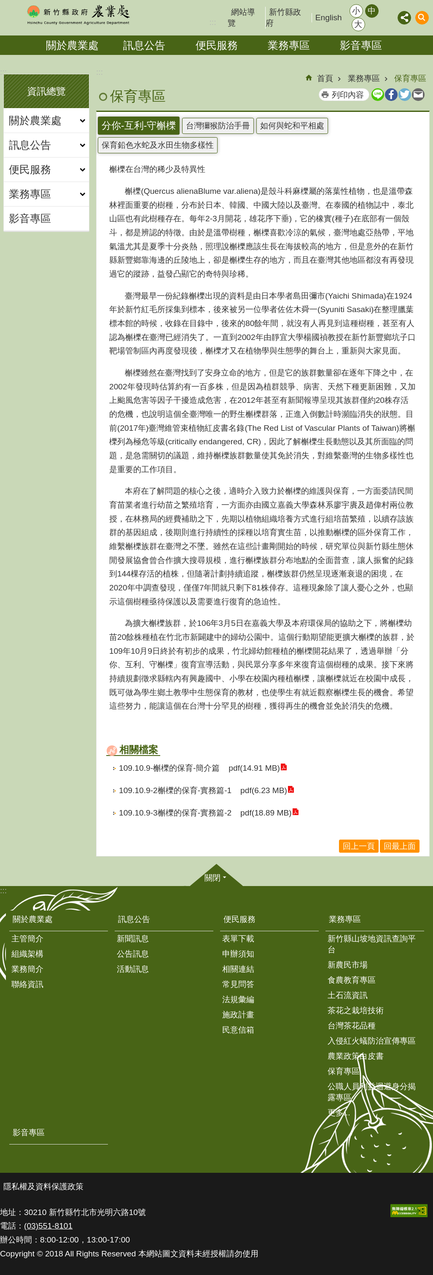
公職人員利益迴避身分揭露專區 (372, 1092)
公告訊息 (133, 953)
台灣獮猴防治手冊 (218, 125)
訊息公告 (144, 45)
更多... (339, 1112)
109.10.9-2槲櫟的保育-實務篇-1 (175, 790)
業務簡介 (27, 969)
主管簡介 (27, 938)
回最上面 (400, 846)
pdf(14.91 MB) (253, 768)
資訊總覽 (46, 91)
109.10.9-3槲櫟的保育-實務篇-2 (175, 812)
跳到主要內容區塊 (4, 4)
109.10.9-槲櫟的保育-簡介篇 (169, 768)
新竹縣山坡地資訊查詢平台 (372, 944)
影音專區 (361, 45)
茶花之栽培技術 (356, 1010)
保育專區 (410, 78)
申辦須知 (238, 953)
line (377, 94)
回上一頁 (359, 846)
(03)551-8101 (48, 1225)
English (328, 17)
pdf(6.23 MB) (262, 790)
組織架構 (27, 953)
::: (3, 72)
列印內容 (348, 94)
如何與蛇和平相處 (292, 125)
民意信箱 (238, 1029)
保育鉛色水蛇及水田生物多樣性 (158, 145)
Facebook (391, 94)
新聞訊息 (133, 938)
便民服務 (217, 45)
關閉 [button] (212, 877)
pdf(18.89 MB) (265, 812)
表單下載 (238, 938)
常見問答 (238, 984)
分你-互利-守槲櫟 (139, 125)
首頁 (325, 78)
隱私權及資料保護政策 (43, 1186)
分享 (404, 17)
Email (418, 94)
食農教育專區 (352, 980)
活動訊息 (133, 969)
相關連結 (238, 969)
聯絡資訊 (27, 984)
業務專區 (289, 45)
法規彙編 (238, 999)
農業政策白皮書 (356, 1056)
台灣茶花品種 (352, 1025)
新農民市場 (348, 964)
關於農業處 (72, 45)
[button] (409, 1210)
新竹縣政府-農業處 (78, 14)
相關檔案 (138, 749)
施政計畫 (238, 1014)
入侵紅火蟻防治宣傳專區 (372, 1040)
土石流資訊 (348, 995)
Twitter (404, 94)
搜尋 (422, 17)
